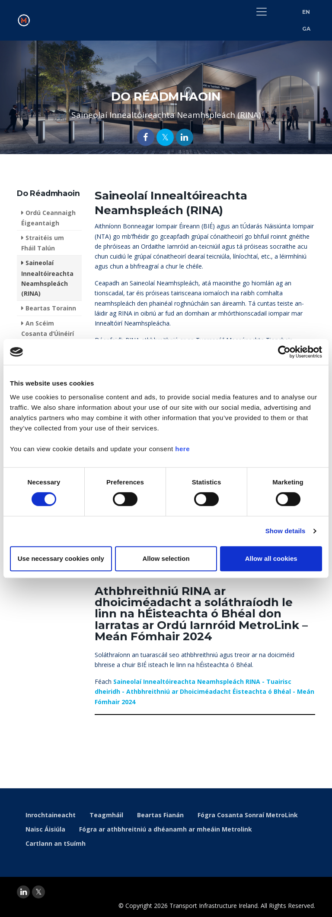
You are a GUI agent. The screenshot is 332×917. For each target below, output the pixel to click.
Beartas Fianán (160, 815)
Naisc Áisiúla (45, 829)
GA (306, 28)
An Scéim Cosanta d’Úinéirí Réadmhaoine (47, 333)
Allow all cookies (271, 558)
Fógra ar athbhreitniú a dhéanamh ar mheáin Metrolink (165, 829)
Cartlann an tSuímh (56, 843)
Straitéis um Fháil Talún (42, 243)
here (182, 448)
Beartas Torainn (51, 308)
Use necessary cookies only (61, 558)
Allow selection (165, 558)
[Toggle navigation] (261, 11)
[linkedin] (23, 891)
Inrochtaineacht (51, 815)
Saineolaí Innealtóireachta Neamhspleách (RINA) (47, 278)
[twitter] (38, 891)
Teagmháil (106, 815)
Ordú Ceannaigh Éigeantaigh (48, 218)
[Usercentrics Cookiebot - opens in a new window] (284, 351)
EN (306, 12)
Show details (285, 530)
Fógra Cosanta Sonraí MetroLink (248, 815)
